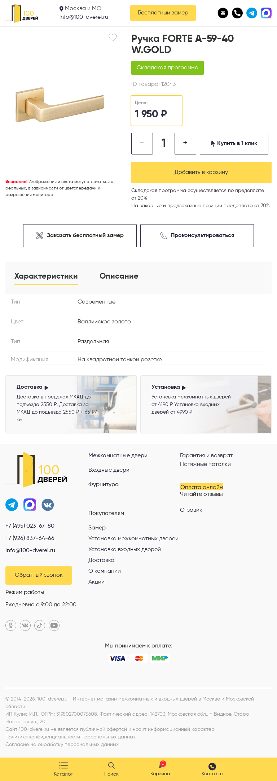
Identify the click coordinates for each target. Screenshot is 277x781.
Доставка (101, 560)
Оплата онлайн (201, 487)
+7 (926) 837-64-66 (29, 538)
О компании (104, 571)
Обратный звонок (39, 575)
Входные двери (108, 470)
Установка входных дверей (124, 550)
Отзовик (191, 510)
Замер (97, 528)
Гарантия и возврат (206, 456)
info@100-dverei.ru (84, 17)
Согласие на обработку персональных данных (62, 744)
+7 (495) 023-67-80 (29, 526)
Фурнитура (103, 485)
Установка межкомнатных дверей (133, 539)
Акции (96, 582)
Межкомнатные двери (118, 456)
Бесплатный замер (163, 13)
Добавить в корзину (201, 172)
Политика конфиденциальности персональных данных (70, 736)
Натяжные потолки (205, 464)
